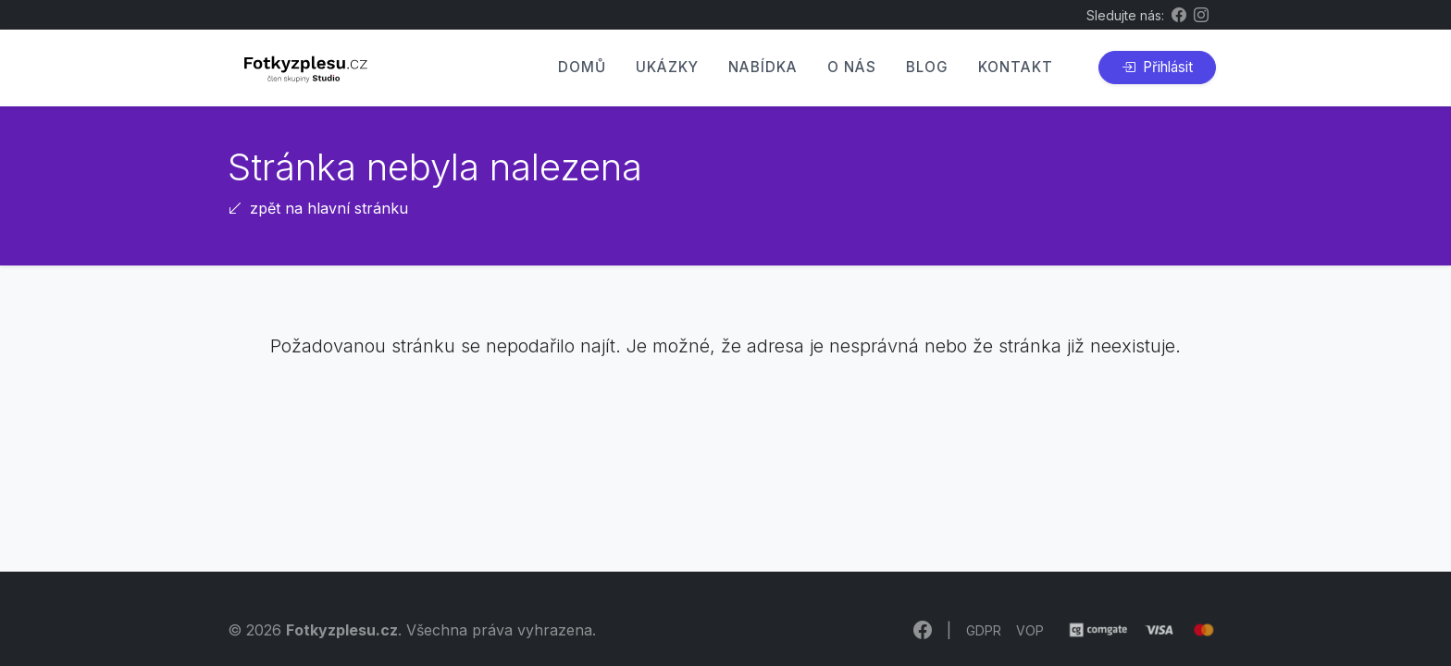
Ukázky (667, 67)
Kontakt (1015, 67)
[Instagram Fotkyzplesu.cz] (1201, 15)
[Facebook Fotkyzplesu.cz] (1179, 15)
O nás (851, 67)
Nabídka (763, 67)
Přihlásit (1157, 67)
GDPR (983, 630)
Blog (927, 67)
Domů (582, 67)
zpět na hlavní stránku (318, 208)
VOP (1030, 630)
